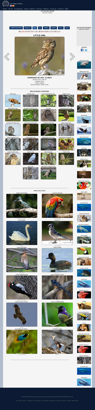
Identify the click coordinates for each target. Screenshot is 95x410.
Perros (61, 27)
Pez (40, 27)
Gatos (67, 27)
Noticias (64, 400)
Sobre (20, 400)
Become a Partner (47, 12)
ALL (20, 31)
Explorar (32, 9)
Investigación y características (34, 400)
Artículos (39, 9)
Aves (34, 27)
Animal (26, 9)
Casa (17, 400)
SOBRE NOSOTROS (16, 27)
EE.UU (11, 9)
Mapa (66, 9)
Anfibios (46, 27)
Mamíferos (28, 27)
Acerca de (53, 9)
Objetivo (46, 9)
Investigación (18, 9)
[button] (8, 57)
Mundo (5, 9)
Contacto (61, 9)
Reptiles (53, 27)
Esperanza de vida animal (55, 400)
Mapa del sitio (75, 400)
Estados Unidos (45, 400)
